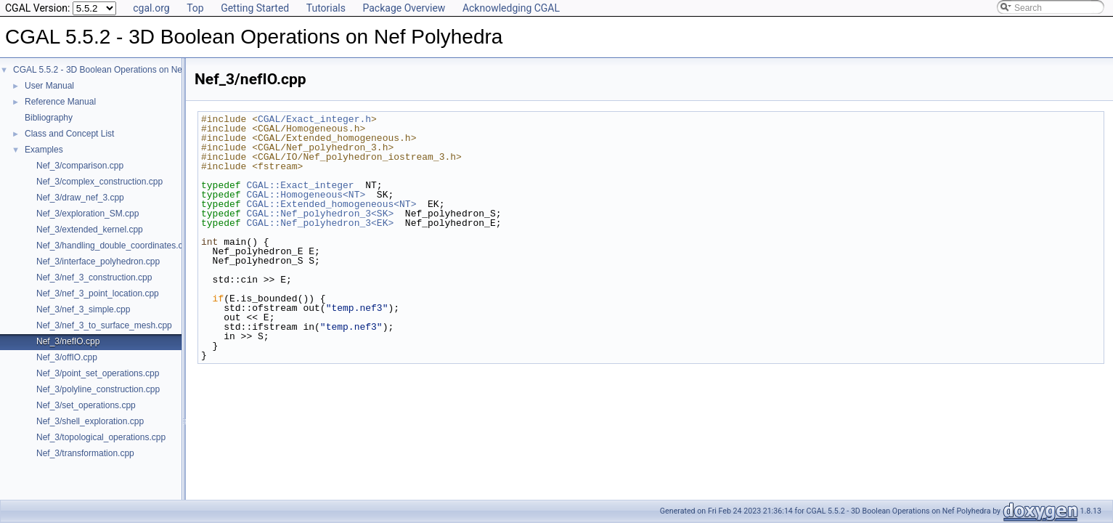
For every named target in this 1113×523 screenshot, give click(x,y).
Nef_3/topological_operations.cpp (101, 437)
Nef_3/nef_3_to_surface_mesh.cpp (104, 325)
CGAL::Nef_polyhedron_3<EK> (320, 223)
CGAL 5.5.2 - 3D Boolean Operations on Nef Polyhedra (120, 70)
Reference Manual (60, 102)
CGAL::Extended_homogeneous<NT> (331, 204)
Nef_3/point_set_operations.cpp (97, 373)
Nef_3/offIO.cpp (66, 357)
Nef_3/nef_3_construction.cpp (94, 277)
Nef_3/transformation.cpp (85, 453)
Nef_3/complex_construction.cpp (99, 182)
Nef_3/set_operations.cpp (86, 405)
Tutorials (326, 8)
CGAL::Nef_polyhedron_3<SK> (320, 213)
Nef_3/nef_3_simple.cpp (83, 309)
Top (195, 8)
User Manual (49, 86)
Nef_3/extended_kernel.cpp (89, 229)
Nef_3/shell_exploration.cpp (90, 421)
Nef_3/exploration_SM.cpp (87, 213)
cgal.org (151, 8)
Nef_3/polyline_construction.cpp (98, 389)
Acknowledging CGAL (511, 8)
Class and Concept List (69, 134)
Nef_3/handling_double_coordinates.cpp (114, 245)
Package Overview (403, 8)
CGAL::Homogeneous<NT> (305, 194)
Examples (44, 150)
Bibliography (49, 118)
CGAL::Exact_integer (300, 185)
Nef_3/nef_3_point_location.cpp (97, 293)
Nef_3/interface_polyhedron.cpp (98, 261)
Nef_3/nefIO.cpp (67, 341)
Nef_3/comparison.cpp (79, 166)
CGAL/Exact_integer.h (314, 119)
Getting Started (255, 8)
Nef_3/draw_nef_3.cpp (80, 197)
